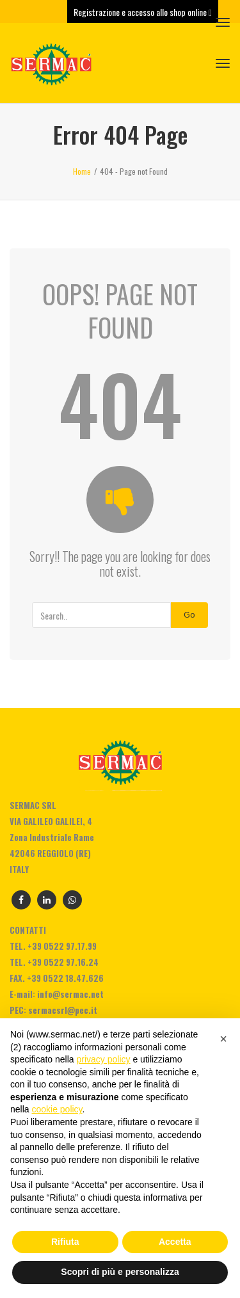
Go (189, 615)
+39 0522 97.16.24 (63, 962)
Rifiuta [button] (65, 1242)
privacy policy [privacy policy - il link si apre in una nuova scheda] (104, 1059)
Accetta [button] (175, 1242)
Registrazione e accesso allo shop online (143, 12)
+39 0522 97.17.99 (62, 946)
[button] (223, 1039)
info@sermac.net (70, 994)
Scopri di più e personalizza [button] (120, 1272)
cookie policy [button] (56, 1109)
